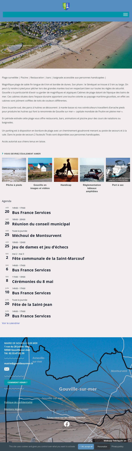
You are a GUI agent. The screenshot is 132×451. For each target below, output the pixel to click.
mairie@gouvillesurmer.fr (18, 363)
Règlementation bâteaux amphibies (92, 188)
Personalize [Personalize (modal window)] (102, 447)
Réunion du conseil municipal (41, 223)
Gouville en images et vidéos (40, 186)
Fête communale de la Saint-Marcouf (48, 258)
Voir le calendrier (11, 323)
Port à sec (118, 185)
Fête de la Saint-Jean (32, 304)
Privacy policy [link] (117, 446)
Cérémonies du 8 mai (32, 281)
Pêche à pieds (14, 185)
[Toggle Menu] (125, 14)
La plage (38, 45)
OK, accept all (85, 447)
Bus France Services (31, 212)
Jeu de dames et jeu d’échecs (40, 247)
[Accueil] (3, 45)
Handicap (66, 185)
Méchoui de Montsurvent (37, 235)
